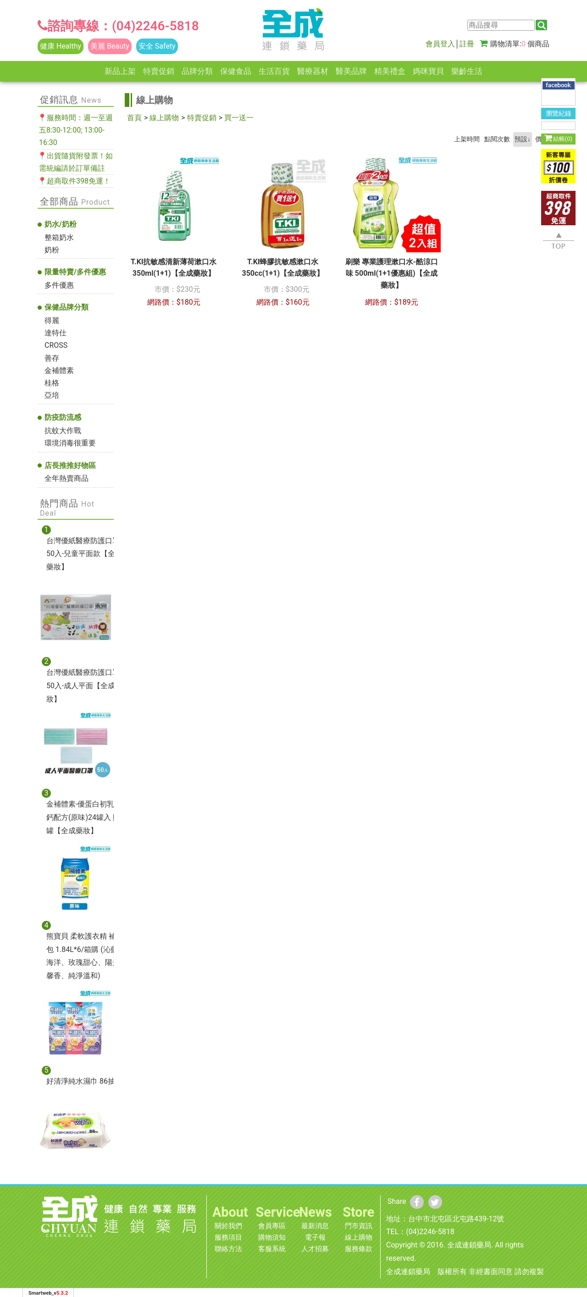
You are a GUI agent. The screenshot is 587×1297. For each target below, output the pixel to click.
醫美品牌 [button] (351, 71)
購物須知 (272, 1237)
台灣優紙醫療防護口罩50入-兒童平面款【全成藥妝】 (84, 554)
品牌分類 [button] (197, 71)
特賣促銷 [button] (158, 71)
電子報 (315, 1237)
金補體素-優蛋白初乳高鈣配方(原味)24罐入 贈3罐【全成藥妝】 (85, 817)
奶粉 (51, 249)
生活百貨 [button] (274, 71)
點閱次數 (497, 139)
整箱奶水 (59, 237)
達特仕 (55, 332)
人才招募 (315, 1249)
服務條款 (358, 1249)
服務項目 (228, 1237)
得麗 (51, 320)
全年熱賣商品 (66, 478)
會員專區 (272, 1226)
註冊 (467, 43)
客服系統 (272, 1249)
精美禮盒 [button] (389, 71)
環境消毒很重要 (70, 443)
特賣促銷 (201, 117)
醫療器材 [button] (312, 71)
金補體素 (59, 370)
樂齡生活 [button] (466, 71)
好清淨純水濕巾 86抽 (80, 1081)
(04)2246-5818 (155, 25)
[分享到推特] (435, 1202)
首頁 (134, 117)
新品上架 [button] (120, 71)
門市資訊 (358, 1226)
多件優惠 (59, 285)
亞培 (51, 395)
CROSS (55, 345)
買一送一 (239, 117)
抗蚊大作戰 (62, 430)
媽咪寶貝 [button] (428, 71)
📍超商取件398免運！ (74, 181)
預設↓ (523, 139)
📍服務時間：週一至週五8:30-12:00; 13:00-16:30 (75, 130)
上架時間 (467, 139)
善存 (51, 358)
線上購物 (164, 117)
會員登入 (440, 43)
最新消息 (315, 1226)
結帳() (558, 138)
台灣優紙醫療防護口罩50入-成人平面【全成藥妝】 (84, 685)
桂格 (51, 383)
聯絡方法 (228, 1249)
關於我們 (228, 1226)
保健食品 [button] (235, 71)
